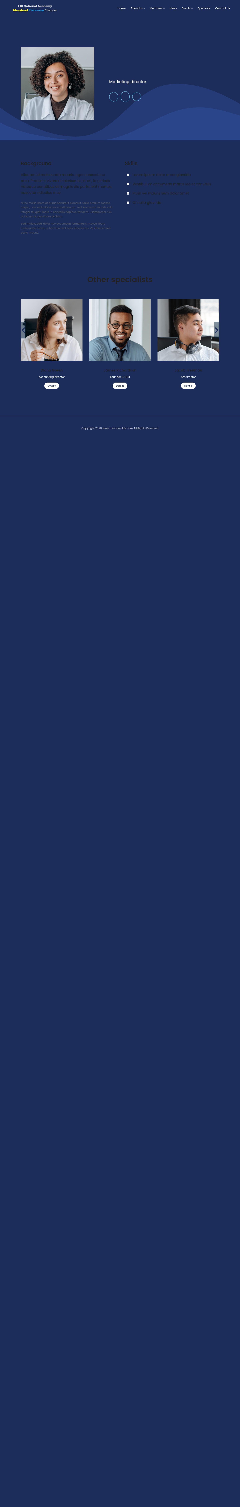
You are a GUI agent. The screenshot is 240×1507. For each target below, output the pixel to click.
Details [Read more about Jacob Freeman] (188, 385)
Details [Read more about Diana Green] (52, 385)
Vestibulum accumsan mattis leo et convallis (171, 184)
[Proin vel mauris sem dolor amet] (128, 193)
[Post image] (51, 330)
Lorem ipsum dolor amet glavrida (161, 174)
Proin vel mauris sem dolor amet (160, 193)
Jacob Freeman (188, 370)
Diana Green (52, 370)
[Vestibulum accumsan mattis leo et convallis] (128, 184)
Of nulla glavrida (146, 202)
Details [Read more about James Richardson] (120, 385)
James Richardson (120, 370)
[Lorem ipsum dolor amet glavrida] (128, 175)
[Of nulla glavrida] (128, 203)
